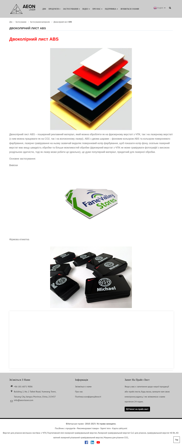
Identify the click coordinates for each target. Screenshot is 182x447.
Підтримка (111, 9)
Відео (86, 9)
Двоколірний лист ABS (62, 22)
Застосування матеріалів (40, 22)
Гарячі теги (105, 428)
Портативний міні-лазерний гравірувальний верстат (72, 432)
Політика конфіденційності (88, 396)
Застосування (71, 9)
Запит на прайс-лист (138, 409)
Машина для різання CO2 (116, 437)
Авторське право (76, 423)
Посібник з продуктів (65, 428)
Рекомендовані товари (88, 428)
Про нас (97, 9)
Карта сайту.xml (119, 428)
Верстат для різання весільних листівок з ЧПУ (24, 432)
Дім (44, 9)
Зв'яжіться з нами (129, 9)
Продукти (54, 9)
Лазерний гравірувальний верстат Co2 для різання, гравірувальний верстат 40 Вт (136, 432)
